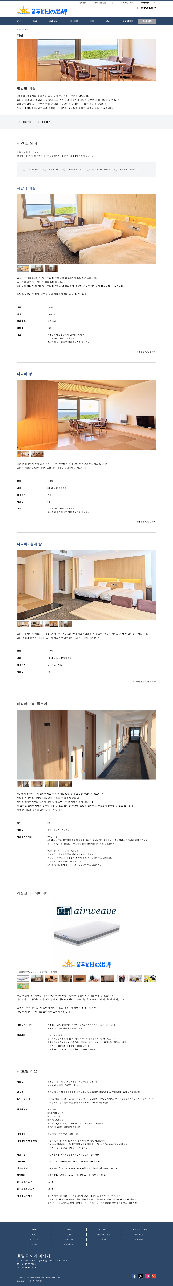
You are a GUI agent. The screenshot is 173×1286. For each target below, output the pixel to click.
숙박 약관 (138, 1234)
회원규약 (139, 1239)
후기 (104, 1239)
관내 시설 (34, 1239)
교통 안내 (69, 1239)
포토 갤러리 (69, 1244)
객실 (34, 1234)
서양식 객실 (30, 169)
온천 (69, 1234)
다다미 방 (50, 169)
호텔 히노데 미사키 (33, 1256)
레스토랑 (34, 1244)
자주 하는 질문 (104, 1234)
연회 (69, 1229)
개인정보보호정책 (139, 1229)
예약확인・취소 (127, 3)
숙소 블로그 (103, 1229)
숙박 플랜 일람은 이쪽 (144, 352)
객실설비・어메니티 (126, 169)
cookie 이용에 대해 (35, 1281)
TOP (34, 1229)
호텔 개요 (43, 122)
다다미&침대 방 (72, 169)
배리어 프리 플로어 (98, 169)
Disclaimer (21, 1281)
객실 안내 (24, 122)
